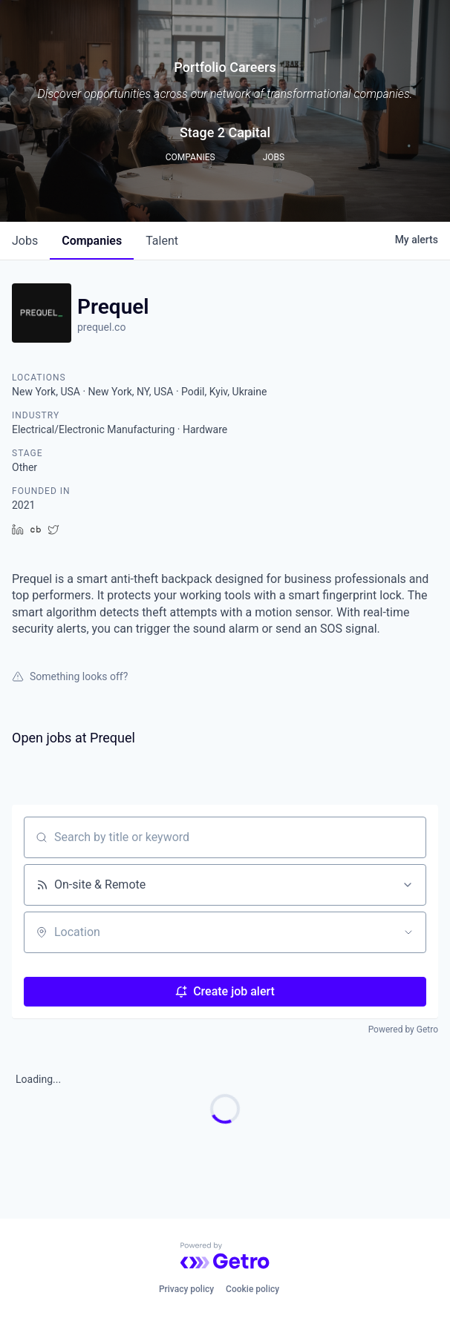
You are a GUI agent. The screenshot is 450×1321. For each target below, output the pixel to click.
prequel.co (101, 327)
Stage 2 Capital (225, 132)
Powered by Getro (403, 1029)
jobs (25, 241)
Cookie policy (252, 1289)
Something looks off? (70, 676)
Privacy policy (186, 1289)
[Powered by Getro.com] (225, 1255)
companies (92, 241)
